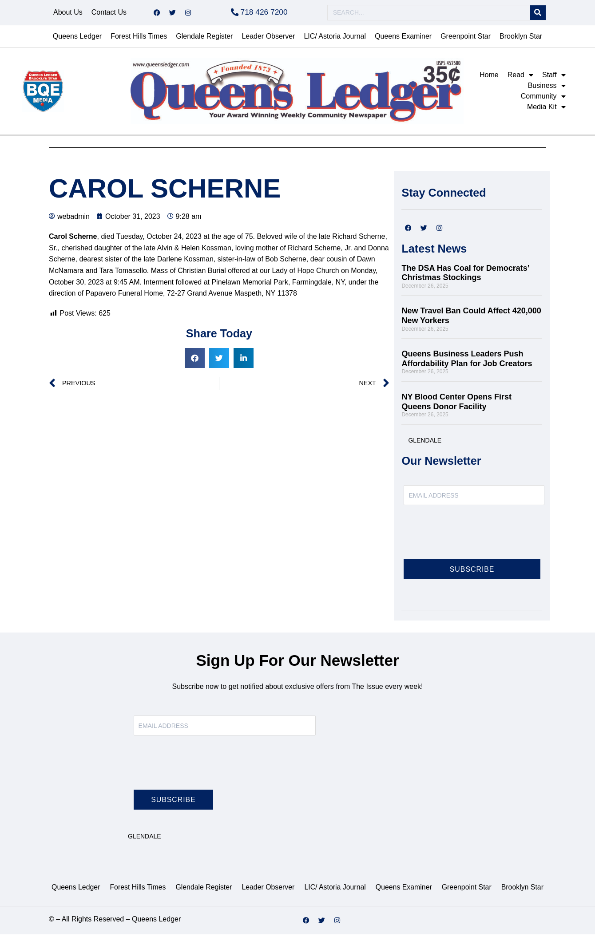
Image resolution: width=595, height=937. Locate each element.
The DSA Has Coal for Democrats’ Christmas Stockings (465, 275)
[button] (195, 361)
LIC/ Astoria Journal (335, 39)
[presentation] (471, 540)
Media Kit (546, 109)
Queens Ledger (77, 39)
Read (520, 77)
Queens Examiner (403, 39)
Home (489, 77)
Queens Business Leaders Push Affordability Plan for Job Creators (466, 361)
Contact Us (109, 13)
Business (547, 88)
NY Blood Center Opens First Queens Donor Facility (456, 404)
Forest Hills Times (139, 39)
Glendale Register (204, 39)
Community (543, 99)
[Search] (538, 14)
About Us (68, 13)
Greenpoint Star (465, 39)
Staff (554, 77)
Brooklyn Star (521, 39)
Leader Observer (268, 39)
